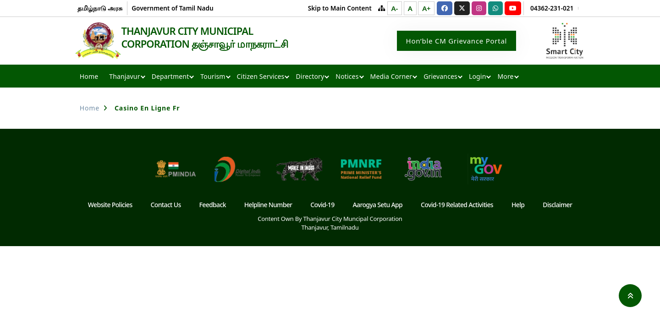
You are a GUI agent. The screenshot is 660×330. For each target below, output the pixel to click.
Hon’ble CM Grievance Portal (456, 41)
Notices (347, 77)
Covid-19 (322, 205)
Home (89, 77)
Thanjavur (124, 77)
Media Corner (391, 77)
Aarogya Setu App (378, 205)
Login (477, 77)
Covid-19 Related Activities (457, 205)
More (505, 77)
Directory (310, 77)
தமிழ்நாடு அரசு (100, 8)
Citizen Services (261, 77)
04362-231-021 (551, 8)
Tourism (212, 77)
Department (170, 77)
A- (394, 8)
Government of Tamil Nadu (172, 8)
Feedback (212, 205)
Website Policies (110, 205)
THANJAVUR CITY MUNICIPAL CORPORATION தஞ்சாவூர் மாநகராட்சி (210, 37)
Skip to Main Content (340, 8)
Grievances (440, 77)
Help (518, 205)
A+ (426, 8)
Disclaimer (557, 205)
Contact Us (166, 205)
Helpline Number (268, 205)
